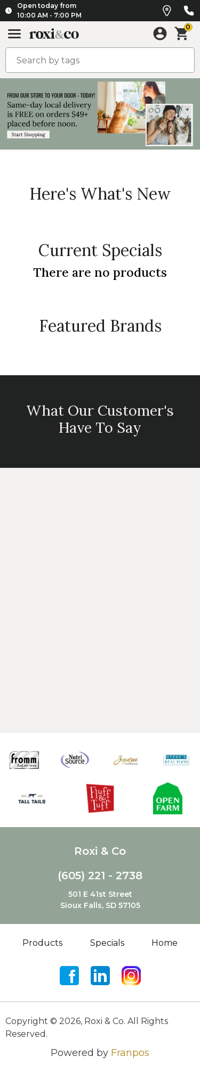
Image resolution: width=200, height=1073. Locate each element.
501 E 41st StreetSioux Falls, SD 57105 (100, 899)
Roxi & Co (100, 851)
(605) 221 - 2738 (100, 875)
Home (164, 943)
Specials (107, 943)
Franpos (130, 1053)
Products (42, 943)
